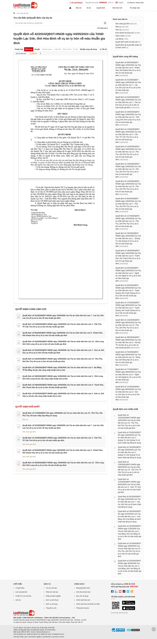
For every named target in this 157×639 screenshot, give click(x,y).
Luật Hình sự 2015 (58, 637)
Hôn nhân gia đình (29, 432)
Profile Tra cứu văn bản (23, 596)
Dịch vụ (111, 2)
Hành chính (119, 36)
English (119, 2)
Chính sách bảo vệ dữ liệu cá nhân (88, 604)
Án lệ (89, 8)
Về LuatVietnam (75, 3)
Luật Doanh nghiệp (34, 637)
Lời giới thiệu (20, 588)
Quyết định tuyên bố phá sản (126, 42)
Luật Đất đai (46, 637)
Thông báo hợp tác (82, 608)
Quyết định (101, 8)
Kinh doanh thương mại (124, 33)
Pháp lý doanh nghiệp (53, 596)
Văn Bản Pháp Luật (20, 637)
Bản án (78, 8)
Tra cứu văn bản (51, 588)
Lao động (119, 39)
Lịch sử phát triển (21, 592)
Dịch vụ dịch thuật (52, 600)
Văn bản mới (117, 8)
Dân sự (25, 419)
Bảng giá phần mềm (83, 588)
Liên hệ (18, 600)
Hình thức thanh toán (83, 592)
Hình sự (118, 30)
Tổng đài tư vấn (51, 608)
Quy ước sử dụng (82, 596)
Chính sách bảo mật (83, 600)
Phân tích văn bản (52, 592)
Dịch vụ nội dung (51, 604)
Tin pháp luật (135, 8)
